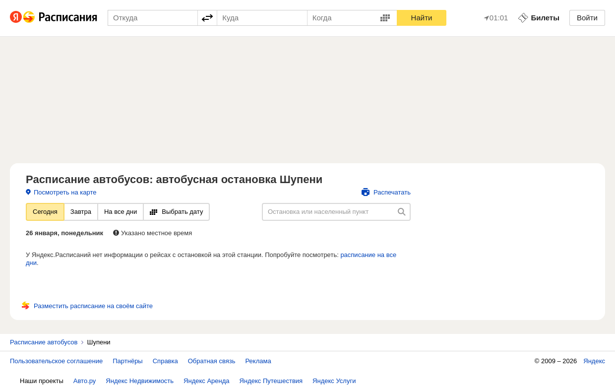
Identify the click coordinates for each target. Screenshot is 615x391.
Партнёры (127, 361)
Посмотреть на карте (61, 192)
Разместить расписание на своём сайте (87, 306)
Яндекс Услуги (334, 381)
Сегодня (45, 211)
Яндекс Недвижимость (140, 381)
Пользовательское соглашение (56, 361)
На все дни (120, 211)
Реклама (258, 361)
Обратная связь (212, 361)
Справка (165, 361)
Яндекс (594, 361)
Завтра (80, 211)
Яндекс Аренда (206, 381)
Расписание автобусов (43, 342)
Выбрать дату (176, 211)
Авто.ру (84, 381)
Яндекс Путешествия (271, 381)
